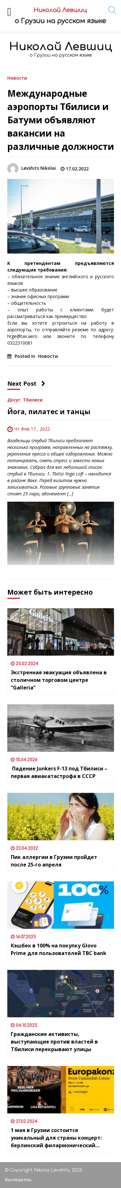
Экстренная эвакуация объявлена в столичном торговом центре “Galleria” (59, 680)
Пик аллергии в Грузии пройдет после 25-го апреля (54, 861)
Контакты (18, 1180)
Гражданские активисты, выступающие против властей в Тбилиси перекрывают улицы (54, 1042)
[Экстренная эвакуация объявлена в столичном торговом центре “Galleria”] (60, 632)
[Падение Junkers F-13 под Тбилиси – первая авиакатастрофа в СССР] (60, 728)
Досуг (13, 399)
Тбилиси (33, 399)
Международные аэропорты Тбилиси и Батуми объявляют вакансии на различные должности (60, 119)
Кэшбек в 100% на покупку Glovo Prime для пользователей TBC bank (58, 949)
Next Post (26, 383)
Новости (17, 77)
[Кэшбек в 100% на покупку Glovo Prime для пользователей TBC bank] (60, 905)
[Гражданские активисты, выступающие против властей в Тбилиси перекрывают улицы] (60, 993)
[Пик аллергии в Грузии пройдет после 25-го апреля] (60, 816)
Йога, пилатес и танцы (49, 411)
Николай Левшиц (60, 46)
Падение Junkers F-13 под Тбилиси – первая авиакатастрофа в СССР (59, 772)
